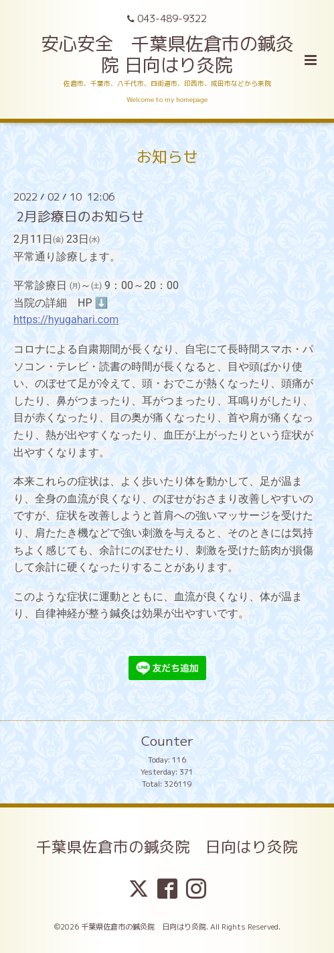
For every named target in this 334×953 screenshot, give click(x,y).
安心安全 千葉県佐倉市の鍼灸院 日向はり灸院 (167, 54)
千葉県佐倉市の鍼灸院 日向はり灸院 (167, 846)
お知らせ (167, 156)
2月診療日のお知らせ (80, 216)
